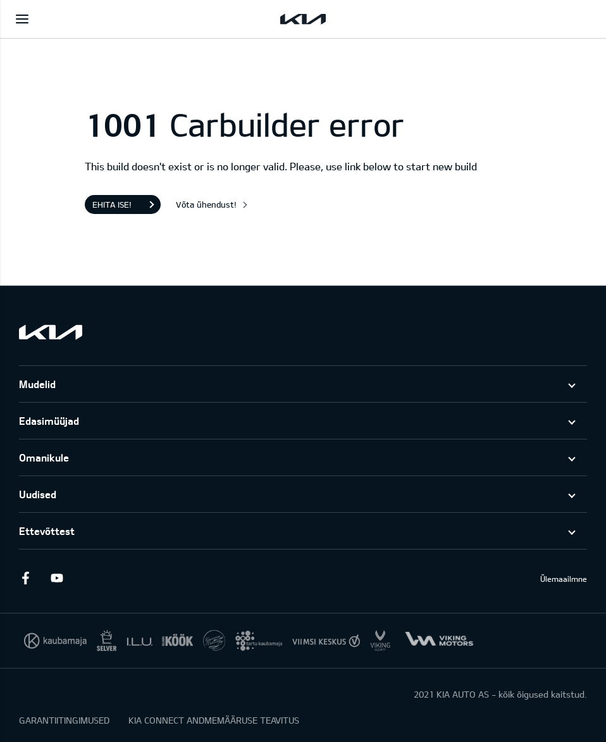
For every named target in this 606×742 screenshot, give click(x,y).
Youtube (57, 578)
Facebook (25, 578)
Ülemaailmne (563, 578)
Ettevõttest (47, 531)
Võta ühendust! (206, 204)
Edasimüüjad (49, 421)
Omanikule (44, 457)
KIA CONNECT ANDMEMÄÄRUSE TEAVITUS (213, 720)
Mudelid (37, 384)
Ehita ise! (112, 204)
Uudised (37, 494)
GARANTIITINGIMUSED (64, 720)
